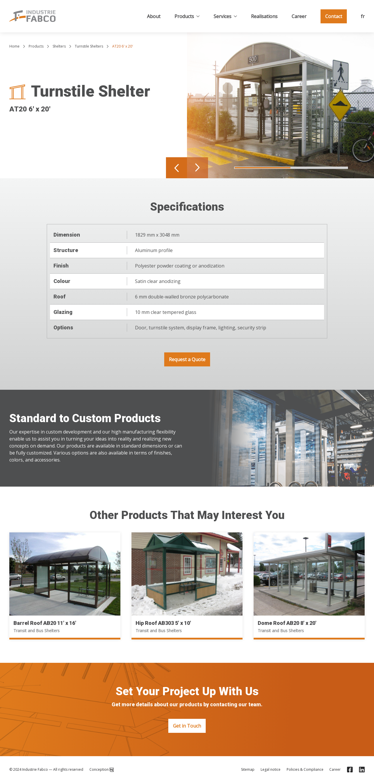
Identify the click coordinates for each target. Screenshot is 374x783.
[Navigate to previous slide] (176, 167)
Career (299, 16)
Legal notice (270, 769)
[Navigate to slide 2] (319, 167)
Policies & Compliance (305, 769)
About (153, 16)
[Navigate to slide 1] (262, 167)
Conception (101, 769)
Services (225, 16)
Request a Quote (187, 359)
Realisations (264, 16)
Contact (333, 16)
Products (187, 16)
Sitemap (247, 769)
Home (14, 46)
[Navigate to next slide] (197, 167)
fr (363, 16)
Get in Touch (187, 726)
